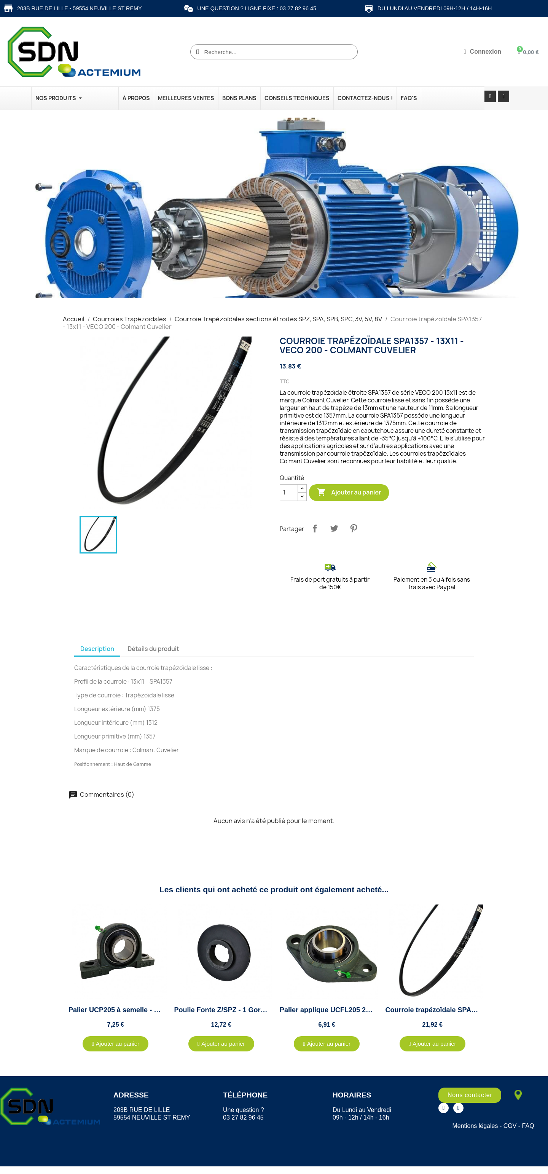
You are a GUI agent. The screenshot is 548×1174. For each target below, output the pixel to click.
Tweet (334, 528)
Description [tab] (97, 648)
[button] (115, 1043)
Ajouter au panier (349, 493)
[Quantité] (289, 492)
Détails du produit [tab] (153, 648)
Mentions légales (475, 1126)
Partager (314, 528)
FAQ (528, 1126)
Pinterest (353, 528)
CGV (510, 1126)
